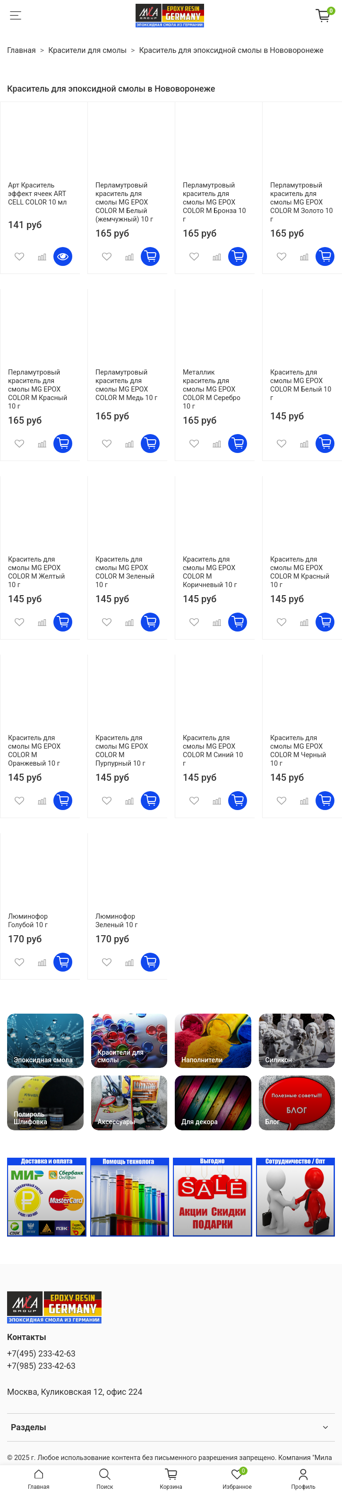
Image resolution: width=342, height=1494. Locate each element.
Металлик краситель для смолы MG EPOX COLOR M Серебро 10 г (211, 389)
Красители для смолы (87, 50)
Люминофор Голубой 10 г (28, 921)
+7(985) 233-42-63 (41, 1366)
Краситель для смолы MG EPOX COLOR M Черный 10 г (298, 751)
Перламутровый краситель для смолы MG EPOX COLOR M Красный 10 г (37, 389)
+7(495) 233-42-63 (41, 1353)
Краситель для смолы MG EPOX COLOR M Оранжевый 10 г (34, 751)
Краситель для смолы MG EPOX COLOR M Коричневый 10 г (210, 572)
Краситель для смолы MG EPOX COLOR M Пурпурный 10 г (121, 751)
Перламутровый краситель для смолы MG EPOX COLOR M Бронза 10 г (214, 202)
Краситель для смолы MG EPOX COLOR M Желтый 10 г (36, 572)
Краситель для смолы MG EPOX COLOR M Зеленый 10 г (124, 572)
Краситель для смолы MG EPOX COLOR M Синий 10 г (213, 751)
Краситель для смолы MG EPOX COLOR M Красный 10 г (299, 572)
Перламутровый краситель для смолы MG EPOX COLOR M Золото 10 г (301, 202)
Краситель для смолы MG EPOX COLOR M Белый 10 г (300, 385)
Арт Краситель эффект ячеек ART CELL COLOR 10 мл (37, 193)
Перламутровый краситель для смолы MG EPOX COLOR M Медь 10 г (126, 385)
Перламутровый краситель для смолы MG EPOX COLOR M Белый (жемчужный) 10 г (124, 202)
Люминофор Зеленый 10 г (116, 921)
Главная (21, 50)
